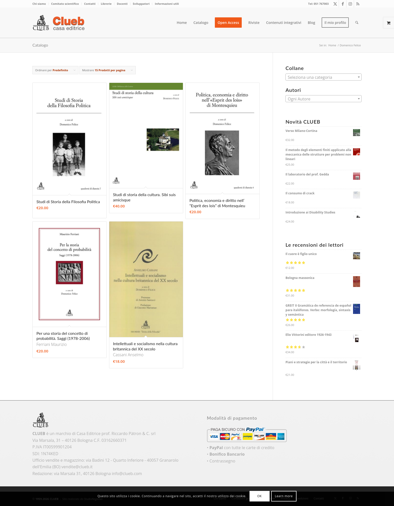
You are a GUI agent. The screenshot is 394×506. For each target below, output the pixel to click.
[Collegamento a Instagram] (350, 4)
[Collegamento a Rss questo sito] (358, 4)
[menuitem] (40, 4)
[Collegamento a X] (335, 4)
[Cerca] (357, 23)
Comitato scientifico (65, 4)
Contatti (89, 4)
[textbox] (323, 77)
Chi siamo (39, 4)
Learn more (284, 496)
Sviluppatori (141, 4)
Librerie (106, 4)
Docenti (122, 4)
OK (259, 496)
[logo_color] (60, 23)
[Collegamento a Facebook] (342, 4)
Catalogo (40, 45)
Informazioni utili (167, 4)
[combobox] (323, 77)
